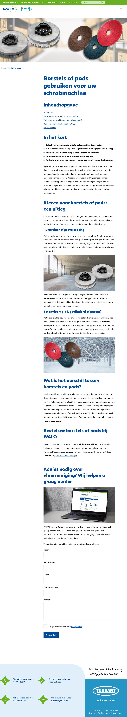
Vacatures (73, 2)
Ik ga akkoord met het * (66, 627)
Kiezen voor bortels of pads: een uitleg (61, 116)
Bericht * (47, 600)
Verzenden (51, 635)
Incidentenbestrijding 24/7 (32, 2)
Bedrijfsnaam (49, 562)
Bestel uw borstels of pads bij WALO (59, 124)
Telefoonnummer (51, 587)
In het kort (48, 112)
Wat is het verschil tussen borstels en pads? (63, 120)
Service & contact (10, 2)
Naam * (47, 550)
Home (3, 68)
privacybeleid (76, 627)
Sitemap (92, 713)
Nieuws (63, 2)
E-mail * (47, 575)
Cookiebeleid (103, 713)
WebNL (112, 710)
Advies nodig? (50, 128)
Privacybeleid (116, 713)
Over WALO (52, 2)
